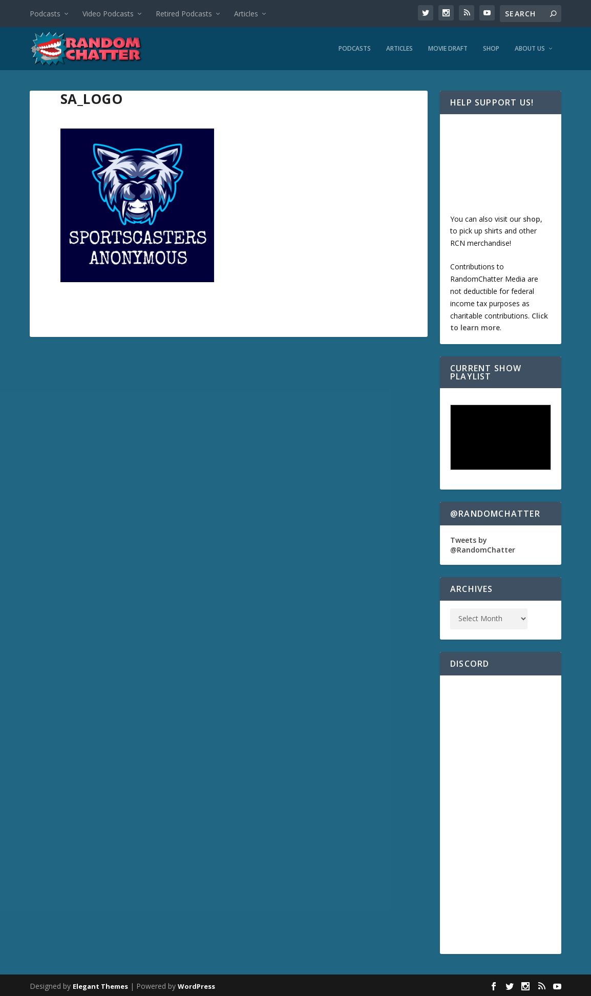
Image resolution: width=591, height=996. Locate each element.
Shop (491, 47)
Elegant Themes (100, 984)
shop (531, 216)
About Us (530, 47)
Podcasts (45, 13)
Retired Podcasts (184, 13)
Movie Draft (448, 47)
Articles (246, 13)
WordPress (196, 984)
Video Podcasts (108, 13)
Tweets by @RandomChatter (482, 542)
